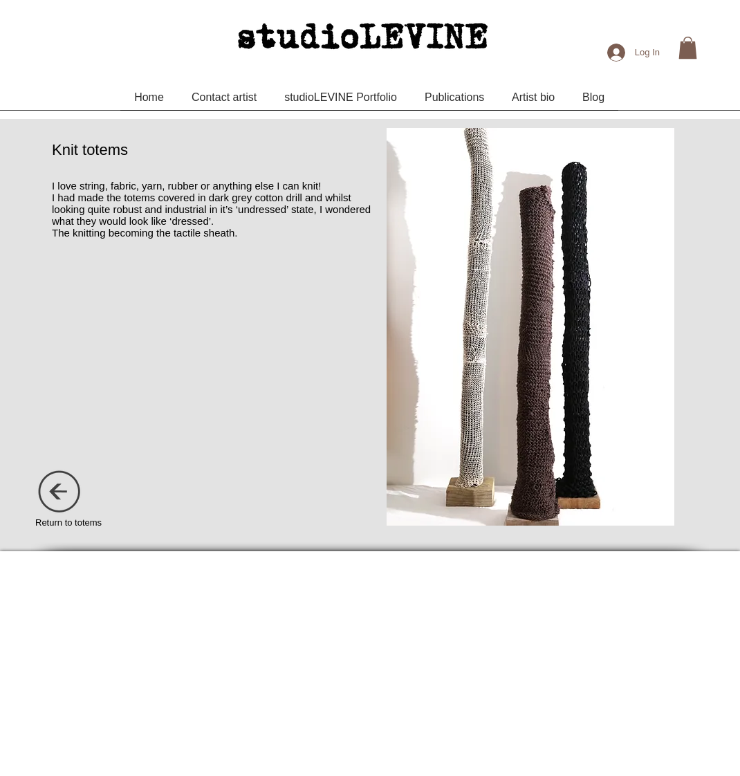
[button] (687, 48)
